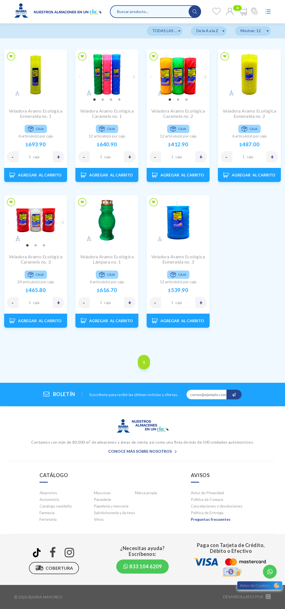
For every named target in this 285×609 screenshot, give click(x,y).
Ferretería (48, 519)
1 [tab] (94, 100)
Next (134, 77)
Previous (79, 77)
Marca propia (146, 492)
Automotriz (49, 499)
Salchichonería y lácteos (114, 512)
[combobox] (165, 31)
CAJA (36, 156)
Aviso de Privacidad (207, 492)
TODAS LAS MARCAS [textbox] (167, 30)
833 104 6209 (142, 566)
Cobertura (54, 568)
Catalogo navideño (55, 506)
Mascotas (102, 492)
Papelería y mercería (111, 506)
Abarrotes (48, 492)
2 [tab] (102, 100)
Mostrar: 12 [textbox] (251, 30)
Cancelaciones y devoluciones (216, 506)
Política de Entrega (207, 512)
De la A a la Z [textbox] (207, 30)
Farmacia (46, 512)
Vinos (99, 519)
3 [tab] (111, 100)
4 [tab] (119, 100)
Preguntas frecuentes (211, 519)
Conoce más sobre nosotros (142, 451)
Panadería (102, 499)
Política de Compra (207, 499)
